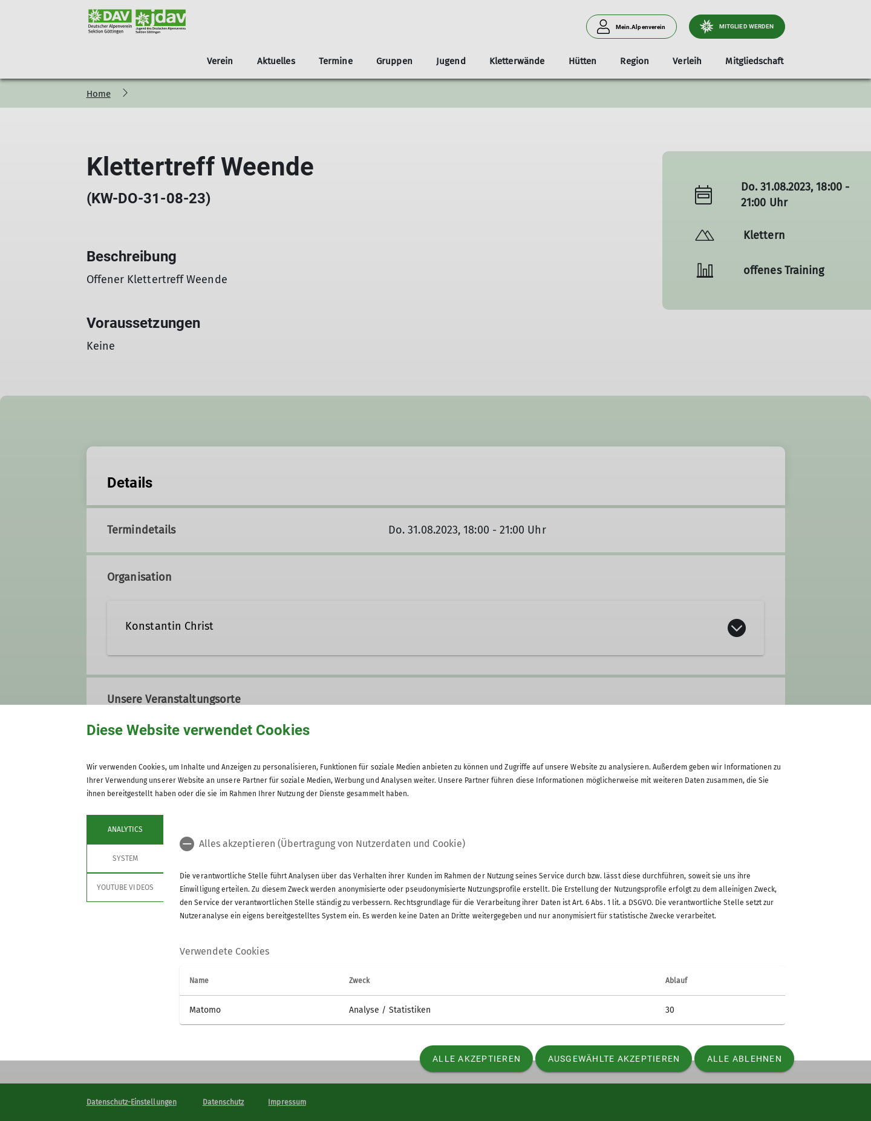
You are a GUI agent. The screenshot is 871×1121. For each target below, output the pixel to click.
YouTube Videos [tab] (125, 887)
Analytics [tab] (124, 829)
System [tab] (124, 858)
